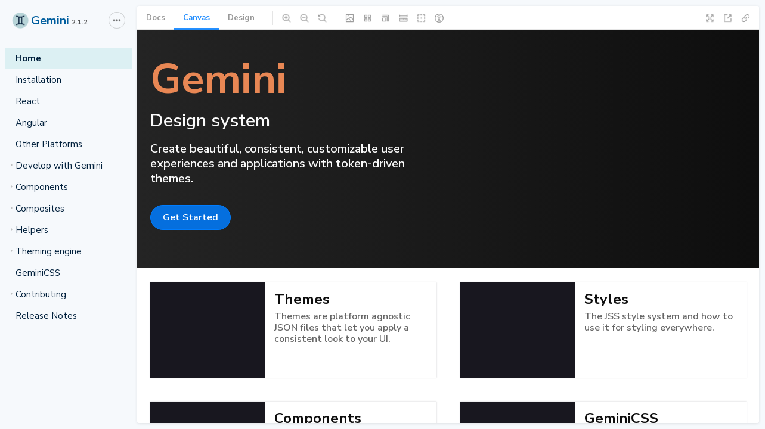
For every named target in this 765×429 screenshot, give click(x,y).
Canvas (196, 18)
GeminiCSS (38, 273)
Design (241, 18)
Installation (38, 80)
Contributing (38, 294)
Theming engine (46, 251)
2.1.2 (80, 22)
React (28, 101)
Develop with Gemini (57, 166)
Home (28, 58)
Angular (31, 123)
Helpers (29, 230)
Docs (155, 18)
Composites (37, 208)
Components (39, 187)
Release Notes (46, 316)
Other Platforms (49, 144)
